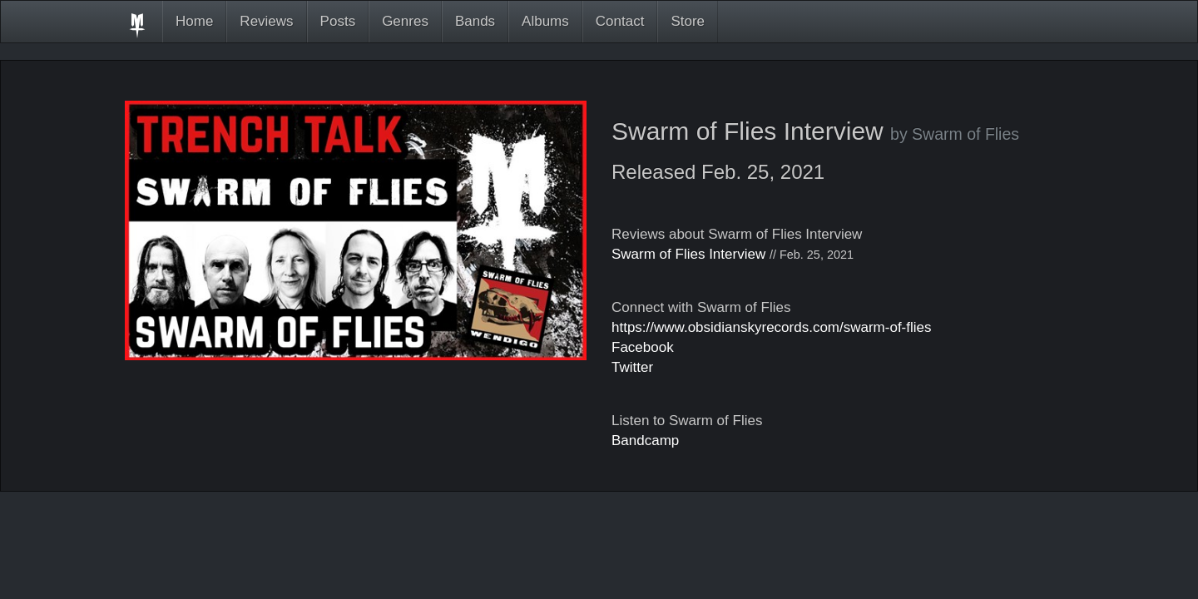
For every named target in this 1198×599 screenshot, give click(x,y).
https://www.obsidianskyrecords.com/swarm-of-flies (771, 327)
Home (194, 21)
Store (688, 21)
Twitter (632, 367)
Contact (620, 21)
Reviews (266, 21)
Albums (545, 21)
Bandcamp (645, 440)
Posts (338, 21)
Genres (405, 21)
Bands (475, 21)
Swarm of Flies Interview (688, 254)
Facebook (642, 347)
